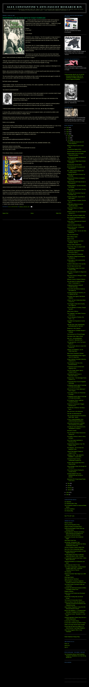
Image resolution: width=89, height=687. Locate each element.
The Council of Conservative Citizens (73, 600)
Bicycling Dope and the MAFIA (74, 164)
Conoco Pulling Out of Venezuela (75, 254)
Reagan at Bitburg (69, 591)
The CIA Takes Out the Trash (74, 266)
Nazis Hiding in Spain (72, 236)
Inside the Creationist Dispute (74, 225)
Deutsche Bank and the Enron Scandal (76, 151)
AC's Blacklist (68, 501)
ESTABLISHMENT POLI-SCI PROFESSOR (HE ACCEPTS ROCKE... (75, 475)
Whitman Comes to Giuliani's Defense (76, 279)
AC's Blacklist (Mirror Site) (71, 503)
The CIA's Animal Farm (72, 234)
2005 (67, 494)
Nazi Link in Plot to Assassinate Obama (74, 549)
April (69, 485)
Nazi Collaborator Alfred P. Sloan (72, 565)
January (70, 489)
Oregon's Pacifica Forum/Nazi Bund (73, 526)
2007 (67, 134)
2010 (67, 127)
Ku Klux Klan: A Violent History (72, 621)
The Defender (68, 571)
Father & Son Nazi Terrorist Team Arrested (75, 624)
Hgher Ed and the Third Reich (72, 579)
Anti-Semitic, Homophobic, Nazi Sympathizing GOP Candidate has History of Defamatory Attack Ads (75, 544)
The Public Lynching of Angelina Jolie (76, 215)
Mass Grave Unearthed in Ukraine (75, 353)
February (70, 487)
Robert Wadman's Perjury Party (72, 636)
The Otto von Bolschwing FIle (74, 413)
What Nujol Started (69, 577)
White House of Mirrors (72, 311)
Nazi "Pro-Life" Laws (69, 516)
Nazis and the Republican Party (72, 524)
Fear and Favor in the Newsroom (75, 411)
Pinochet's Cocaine (71, 430)
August (69, 135)
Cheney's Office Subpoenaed (74, 244)
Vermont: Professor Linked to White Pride (74, 547)
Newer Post (5, 213)
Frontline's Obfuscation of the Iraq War (76, 263)
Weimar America (68, 522)
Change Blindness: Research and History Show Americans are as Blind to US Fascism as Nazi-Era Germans (74, 533)
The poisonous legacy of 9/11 (74, 149)
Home (32, 213)
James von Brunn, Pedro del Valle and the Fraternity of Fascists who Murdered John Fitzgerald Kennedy (75, 603)
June (69, 140)
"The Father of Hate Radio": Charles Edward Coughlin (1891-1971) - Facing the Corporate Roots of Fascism (75, 568)
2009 (67, 129)
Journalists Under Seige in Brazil (75, 336)
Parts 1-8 (67, 643)
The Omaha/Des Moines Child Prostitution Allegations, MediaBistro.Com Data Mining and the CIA (75, 656)
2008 (67, 131)
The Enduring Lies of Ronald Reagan (76, 334)
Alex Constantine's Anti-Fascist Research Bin (44, 7)
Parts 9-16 (67, 645)
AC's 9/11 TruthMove (70, 509)
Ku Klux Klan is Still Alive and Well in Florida (75, 622)
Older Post (58, 213)
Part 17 (66, 647)
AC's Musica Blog (69, 510)
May (69, 483)
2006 (67, 492)
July (69, 138)
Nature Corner (70, 238)
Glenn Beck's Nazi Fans (70, 540)
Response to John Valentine (74, 328)
